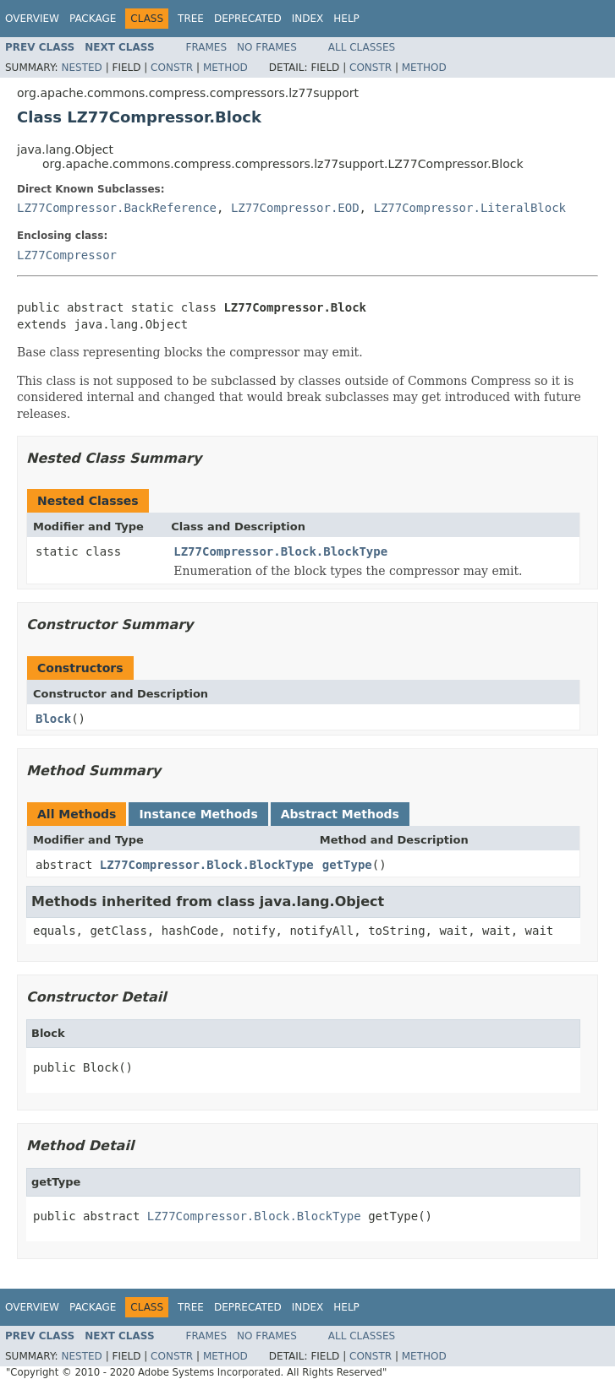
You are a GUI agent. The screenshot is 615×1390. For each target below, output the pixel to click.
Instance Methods (198, 814)
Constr (172, 67)
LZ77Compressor (67, 255)
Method (225, 67)
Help (346, 18)
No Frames (267, 47)
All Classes (361, 47)
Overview (32, 18)
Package (92, 18)
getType (347, 864)
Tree (191, 18)
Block (53, 718)
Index (308, 18)
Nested (81, 67)
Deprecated (248, 18)
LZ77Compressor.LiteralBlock (469, 207)
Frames (207, 47)
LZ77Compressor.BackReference (117, 207)
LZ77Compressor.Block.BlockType (280, 551)
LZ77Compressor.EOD (295, 207)
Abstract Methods (340, 814)
